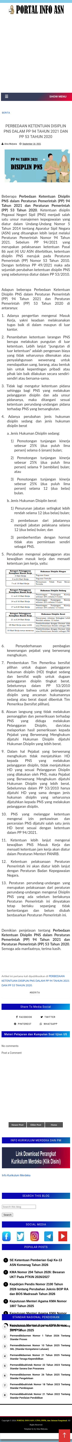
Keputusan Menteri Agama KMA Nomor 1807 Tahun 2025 (38, 1304)
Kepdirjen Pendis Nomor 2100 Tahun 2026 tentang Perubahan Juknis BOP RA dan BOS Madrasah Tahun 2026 (39, 1289)
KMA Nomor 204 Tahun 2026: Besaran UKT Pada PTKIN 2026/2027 (37, 1275)
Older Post (35, 1124)
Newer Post (17, 1124)
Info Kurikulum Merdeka (16, 1175)
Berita (6, 112)
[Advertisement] (36, 55)
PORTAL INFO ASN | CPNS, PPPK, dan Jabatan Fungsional (42, 1420)
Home (54, 1124)
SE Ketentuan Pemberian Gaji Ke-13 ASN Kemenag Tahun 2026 (36, 1263)
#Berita (35, 992)
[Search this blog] (19, 1207)
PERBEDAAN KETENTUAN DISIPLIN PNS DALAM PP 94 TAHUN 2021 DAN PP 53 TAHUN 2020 (36, 980)
